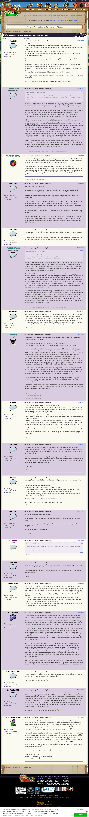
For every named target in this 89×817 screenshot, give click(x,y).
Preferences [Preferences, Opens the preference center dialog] (80, 810)
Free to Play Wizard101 (40, 781)
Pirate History (66, 783)
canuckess (13, 41)
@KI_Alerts (74, 20)
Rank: (6, 52)
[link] (48, 790)
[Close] (87, 813)
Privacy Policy (44, 797)
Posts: (6, 56)
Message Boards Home (13, 31)
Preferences (55, 797)
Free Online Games (40, 777)
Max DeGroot (13, 612)
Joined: (6, 54)
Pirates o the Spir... (13, 156)
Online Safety (57, 781)
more (81, 91)
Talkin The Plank (13, 89)
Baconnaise (13, 312)
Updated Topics (40, 27)
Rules (61, 27)
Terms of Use (37, 797)
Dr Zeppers (13, 335)
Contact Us (22, 797)
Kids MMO (57, 783)
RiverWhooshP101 (13, 671)
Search (31, 27)
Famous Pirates (65, 784)
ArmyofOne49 (13, 583)
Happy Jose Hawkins (13, 717)
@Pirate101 (53, 20)
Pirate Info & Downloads (66, 777)
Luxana (13, 403)
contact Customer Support (53, 17)
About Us (40, 783)
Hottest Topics (52, 27)
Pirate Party (56, 784)
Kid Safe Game (56, 777)
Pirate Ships (49, 783)
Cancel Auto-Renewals (64, 797)
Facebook (60, 20)
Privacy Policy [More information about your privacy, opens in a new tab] (38, 816)
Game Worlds (49, 781)
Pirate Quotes (66, 786)
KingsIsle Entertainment (72, 1)
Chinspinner (13, 229)
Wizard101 (84, 1)
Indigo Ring (13, 444)
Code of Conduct (30, 797)
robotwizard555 (13, 690)
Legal (50, 797)
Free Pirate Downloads (65, 781)
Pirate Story (49, 780)
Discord (51, 15)
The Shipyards (26, 31)
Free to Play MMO (49, 777)
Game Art (49, 784)
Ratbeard (13, 540)
